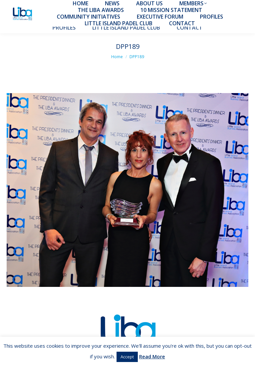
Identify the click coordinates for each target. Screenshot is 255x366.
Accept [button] (127, 357)
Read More (152, 356)
